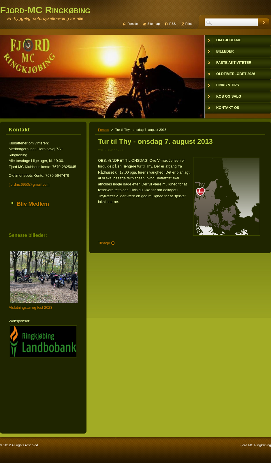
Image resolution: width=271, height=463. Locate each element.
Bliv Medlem (33, 204)
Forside (103, 129)
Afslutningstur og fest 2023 (30, 307)
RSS (172, 23)
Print (188, 23)
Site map (153, 23)
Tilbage (104, 243)
